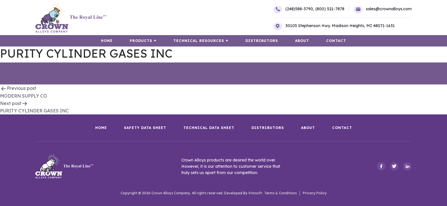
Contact (336, 41)
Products (141, 41)
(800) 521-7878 (329, 8)
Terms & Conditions (280, 193)
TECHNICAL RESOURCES (199, 41)
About (302, 41)
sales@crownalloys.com (383, 9)
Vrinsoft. (255, 193)
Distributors (261, 41)
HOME (107, 41)
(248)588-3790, (293, 9)
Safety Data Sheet (145, 128)
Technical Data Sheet (208, 128)
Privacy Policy (315, 193)
